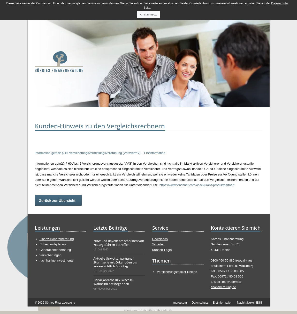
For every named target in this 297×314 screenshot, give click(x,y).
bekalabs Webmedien (150, 310)
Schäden (158, 244)
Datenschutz (200, 302)
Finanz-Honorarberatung (56, 239)
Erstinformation (222, 302)
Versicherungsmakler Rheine (177, 272)
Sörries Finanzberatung (59, 61)
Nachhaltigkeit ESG (249, 302)
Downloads (160, 239)
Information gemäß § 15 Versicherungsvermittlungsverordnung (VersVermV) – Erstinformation (100, 153)
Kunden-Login (162, 250)
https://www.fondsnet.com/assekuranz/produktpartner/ (197, 185)
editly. (170, 310)
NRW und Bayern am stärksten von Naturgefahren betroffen (118, 243)
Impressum (180, 302)
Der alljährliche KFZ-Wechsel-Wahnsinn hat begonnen (113, 282)
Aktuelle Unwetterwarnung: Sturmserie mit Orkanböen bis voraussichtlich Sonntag (115, 262)
